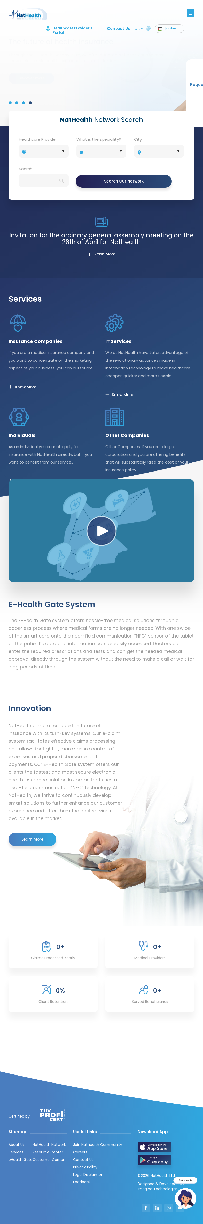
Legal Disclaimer (87, 1174)
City (138, 139)
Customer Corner (48, 1159)
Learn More (32, 839)
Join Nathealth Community (97, 1144)
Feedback (82, 1182)
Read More (104, 254)
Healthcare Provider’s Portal (68, 28)
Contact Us (118, 28)
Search (25, 168)
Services (16, 1152)
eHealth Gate (21, 1159)
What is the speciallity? (98, 139)
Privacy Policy (85, 1167)
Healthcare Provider (38, 139)
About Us (17, 1144)
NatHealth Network (49, 1144)
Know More (25, 387)
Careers (80, 1152)
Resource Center (48, 1152)
